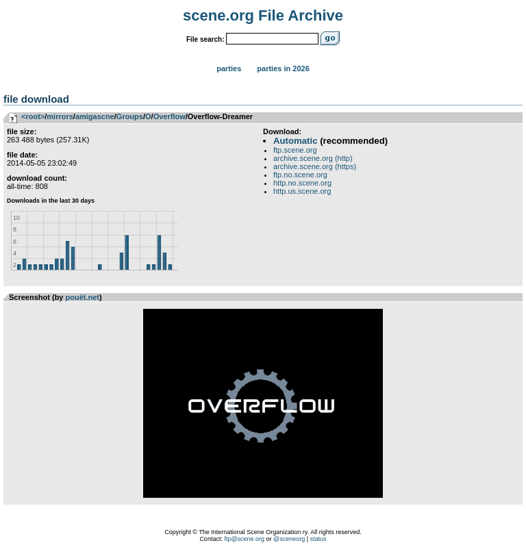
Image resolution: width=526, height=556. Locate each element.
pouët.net (83, 297)
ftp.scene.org (295, 150)
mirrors (60, 116)
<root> (33, 116)
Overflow (169, 116)
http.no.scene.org (302, 183)
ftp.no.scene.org (300, 174)
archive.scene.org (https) (314, 166)
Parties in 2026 (283, 68)
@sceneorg (289, 538)
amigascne (94, 116)
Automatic (295, 141)
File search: (205, 39)
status (318, 538)
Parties (228, 68)
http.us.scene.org (302, 191)
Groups (129, 116)
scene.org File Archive (263, 15)
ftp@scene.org (244, 538)
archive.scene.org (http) (313, 158)
